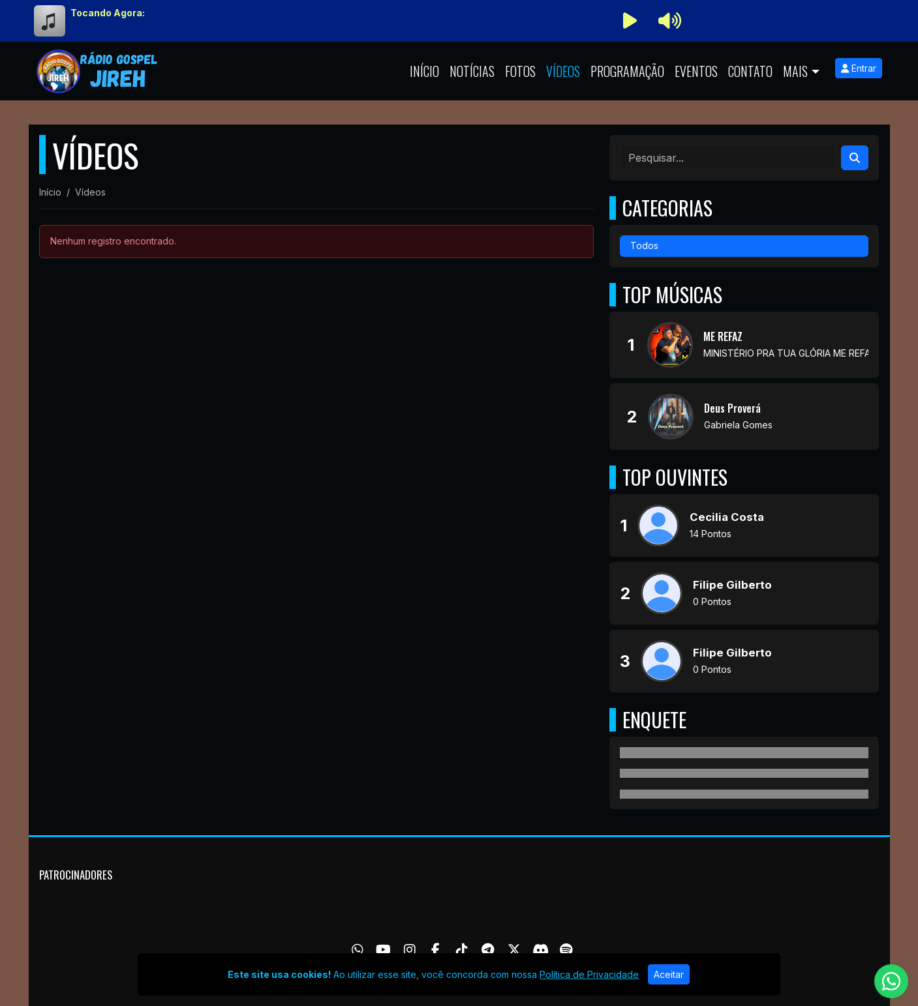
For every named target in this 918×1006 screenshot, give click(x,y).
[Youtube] (383, 950)
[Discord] (540, 950)
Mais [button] (795, 71)
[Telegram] (488, 950)
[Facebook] (435, 950)
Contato (750, 71)
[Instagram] (410, 950)
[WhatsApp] (357, 950)
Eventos (696, 71)
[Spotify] (566, 950)
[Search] (854, 157)
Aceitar (669, 974)
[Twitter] (514, 950)
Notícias (472, 71)
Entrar (858, 68)
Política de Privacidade (589, 974)
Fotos (520, 71)
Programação (627, 71)
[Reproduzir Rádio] (630, 21)
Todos (644, 245)
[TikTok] (462, 950)
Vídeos (563, 71)
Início (424, 71)
